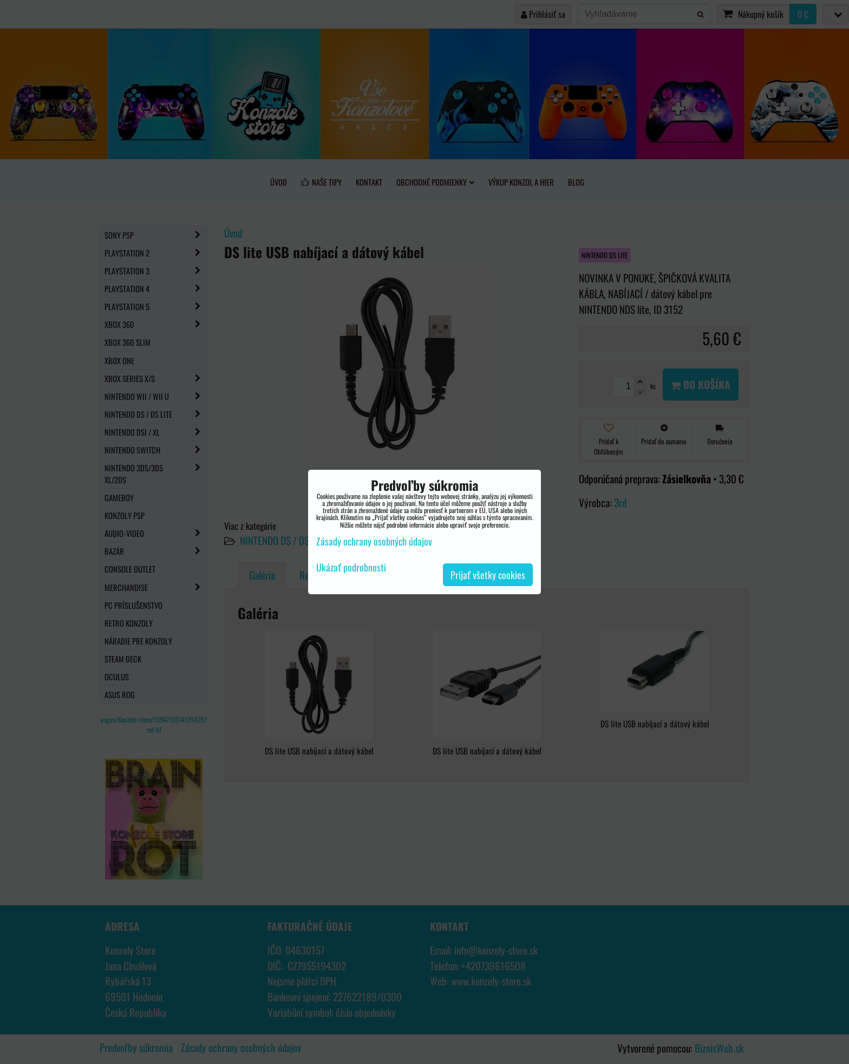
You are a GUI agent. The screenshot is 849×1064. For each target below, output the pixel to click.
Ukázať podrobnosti (351, 567)
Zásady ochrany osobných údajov (374, 541)
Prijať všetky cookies (487, 575)
